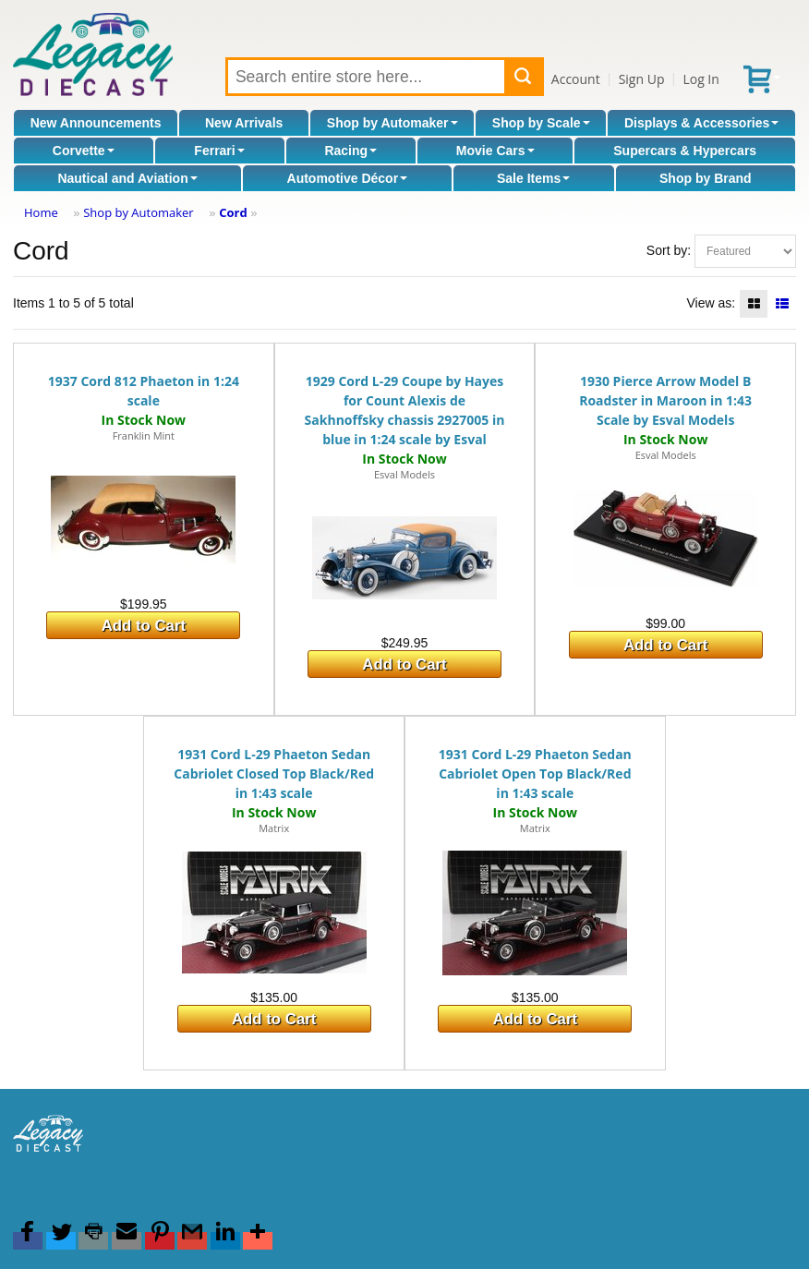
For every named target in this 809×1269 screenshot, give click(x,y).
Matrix (274, 828)
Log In (700, 79)
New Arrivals (244, 122)
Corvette (84, 150)
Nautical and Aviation (127, 178)
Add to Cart (144, 625)
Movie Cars (495, 150)
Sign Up (642, 79)
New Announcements (96, 122)
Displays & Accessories (701, 122)
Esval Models (404, 474)
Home (41, 212)
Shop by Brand (705, 178)
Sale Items (533, 178)
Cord (233, 212)
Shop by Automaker (392, 122)
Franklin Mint (144, 435)
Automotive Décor (347, 178)
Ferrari (219, 150)
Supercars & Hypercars (684, 150)
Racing (350, 150)
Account (575, 79)
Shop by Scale (541, 122)
